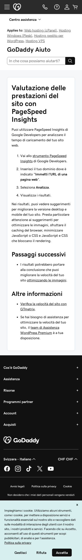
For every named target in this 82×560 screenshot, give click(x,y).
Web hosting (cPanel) (40, 30)
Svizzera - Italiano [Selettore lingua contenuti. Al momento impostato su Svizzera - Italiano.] (20, 459)
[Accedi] (67, 7)
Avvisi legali (17, 486)
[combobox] (36, 61)
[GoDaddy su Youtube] (50, 471)
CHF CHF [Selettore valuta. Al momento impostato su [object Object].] (68, 459)
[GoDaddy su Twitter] (39, 471)
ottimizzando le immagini (46, 280)
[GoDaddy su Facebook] (6, 471)
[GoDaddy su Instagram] (17, 471)
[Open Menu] (5, 7)
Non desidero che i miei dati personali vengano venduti (41, 494)
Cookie (67, 486)
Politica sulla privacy (43, 486)
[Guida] (56, 7)
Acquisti (9, 424)
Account (9, 413)
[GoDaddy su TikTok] (28, 471)
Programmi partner (18, 401)
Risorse (9, 390)
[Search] (70, 61)
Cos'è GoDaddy (15, 367)
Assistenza (11, 379)
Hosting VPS (35, 40)
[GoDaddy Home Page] (21, 440)
